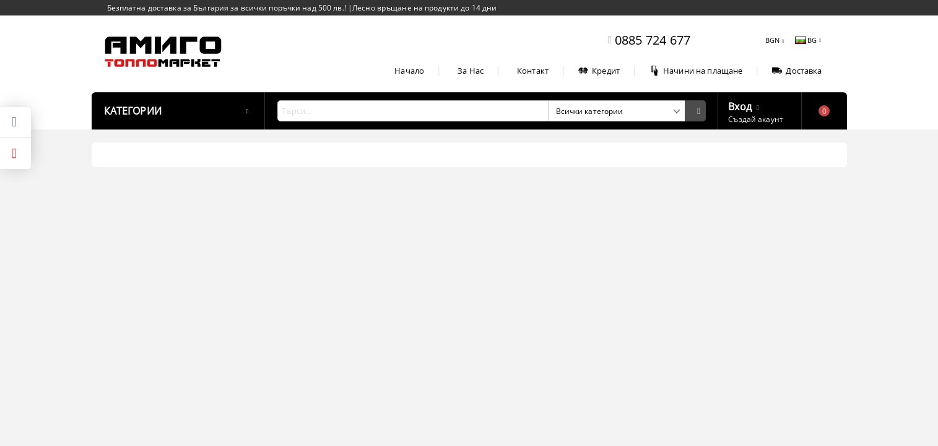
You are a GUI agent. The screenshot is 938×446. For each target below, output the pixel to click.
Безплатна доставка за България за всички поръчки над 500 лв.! (227, 7)
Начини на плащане (695, 70)
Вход (740, 105)
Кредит (599, 70)
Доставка (797, 70)
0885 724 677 (652, 40)
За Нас (471, 70)
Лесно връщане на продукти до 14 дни (424, 7)
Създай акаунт (755, 119)
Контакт (533, 70)
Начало (409, 70)
